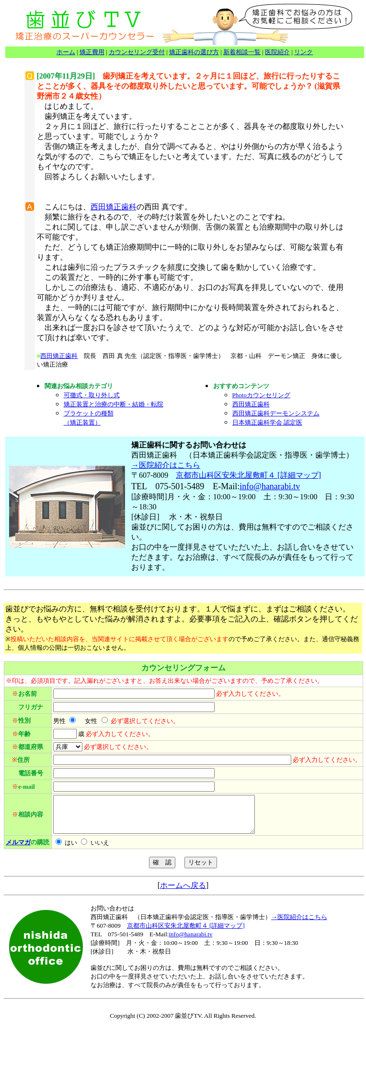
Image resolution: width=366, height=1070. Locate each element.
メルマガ (18, 849)
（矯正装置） (82, 422)
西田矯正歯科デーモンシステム (276, 413)
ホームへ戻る (183, 892)
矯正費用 (92, 52)
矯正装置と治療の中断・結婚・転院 (113, 404)
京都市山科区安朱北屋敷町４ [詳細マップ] (248, 475)
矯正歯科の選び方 (194, 52)
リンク (303, 52)
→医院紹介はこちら (165, 465)
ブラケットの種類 (89, 413)
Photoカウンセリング (261, 395)
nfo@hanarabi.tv (271, 486)
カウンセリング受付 (137, 52)
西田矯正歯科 (114, 207)
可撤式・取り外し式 (92, 395)
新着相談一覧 (242, 52)
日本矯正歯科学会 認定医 (267, 422)
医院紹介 (277, 52)
